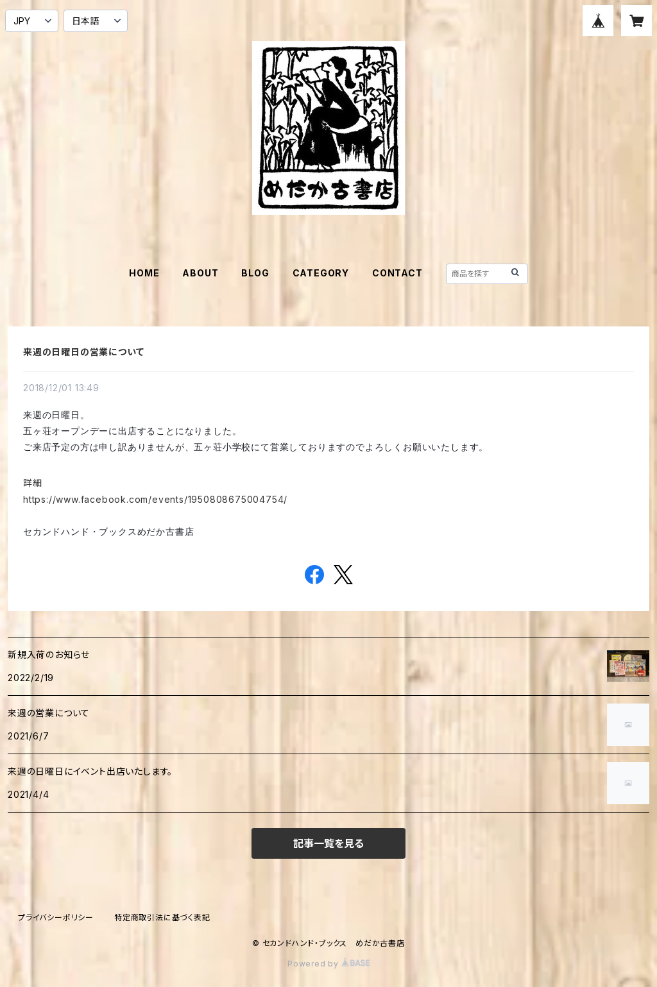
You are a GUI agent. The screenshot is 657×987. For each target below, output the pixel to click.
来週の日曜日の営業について (83, 351)
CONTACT (397, 272)
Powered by (328, 963)
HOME (144, 272)
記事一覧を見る (328, 843)
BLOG (255, 272)
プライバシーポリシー (56, 917)
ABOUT (200, 272)
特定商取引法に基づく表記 (162, 917)
